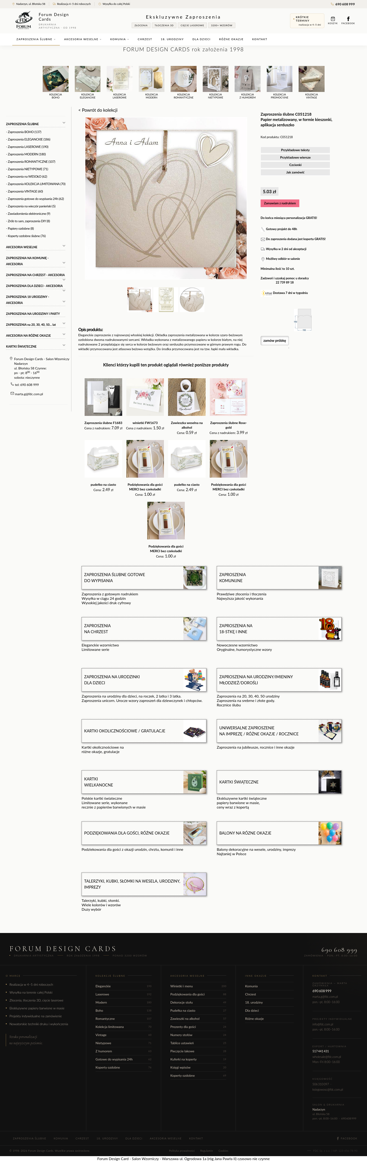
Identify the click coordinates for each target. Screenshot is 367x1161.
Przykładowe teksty (295, 150)
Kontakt (260, 39)
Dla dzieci (201, 39)
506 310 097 (321, 1084)
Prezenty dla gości (198, 1027)
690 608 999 (343, 4)
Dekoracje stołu (198, 1002)
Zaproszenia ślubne (36, 39)
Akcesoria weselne (83, 39)
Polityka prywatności (182, 1150)
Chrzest (145, 39)
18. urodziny (172, 39)
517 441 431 (321, 1051)
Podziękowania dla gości (198, 994)
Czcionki (295, 165)
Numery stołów (198, 1035)
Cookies (223, 1150)
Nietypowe (124, 1043)
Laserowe (124, 994)
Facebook (348, 20)
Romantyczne (124, 1019)
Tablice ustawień (198, 1043)
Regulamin (206, 1150)
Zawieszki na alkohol (198, 1019)
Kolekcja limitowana (124, 1027)
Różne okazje (231, 39)
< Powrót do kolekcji (98, 110)
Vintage (124, 1035)
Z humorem (124, 1051)
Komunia (119, 39)
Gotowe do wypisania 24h (124, 1059)
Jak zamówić (295, 172)
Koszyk (333, 20)
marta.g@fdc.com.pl (29, 394)
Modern (124, 1002)
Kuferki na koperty (198, 1059)
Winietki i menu (198, 986)
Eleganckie (124, 986)
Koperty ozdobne (124, 1067)
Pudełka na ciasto (198, 1010)
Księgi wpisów (198, 1067)
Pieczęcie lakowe (198, 1051)
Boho (124, 1010)
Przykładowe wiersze (295, 157)
